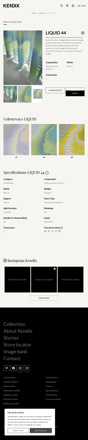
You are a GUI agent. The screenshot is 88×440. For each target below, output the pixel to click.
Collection (41, 13)
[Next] (39, 57)
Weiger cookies (18, 430)
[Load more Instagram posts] (44, 298)
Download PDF (55, 90)
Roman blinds (9, 386)
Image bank (15, 351)
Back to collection (12, 22)
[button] (17, 279)
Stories (11, 337)
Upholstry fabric (10, 381)
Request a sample (75, 91)
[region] (30, 422)
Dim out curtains (10, 399)
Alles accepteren (41, 430)
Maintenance (51, 394)
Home (34, 13)
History (49, 386)
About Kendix (17, 331)
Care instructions (53, 399)
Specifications (52, 390)
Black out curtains (11, 403)
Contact (12, 358)
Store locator (17, 344)
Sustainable (51, 381)
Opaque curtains (10, 394)
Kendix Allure (52, 377)
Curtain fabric (9, 377)
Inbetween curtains (11, 390)
